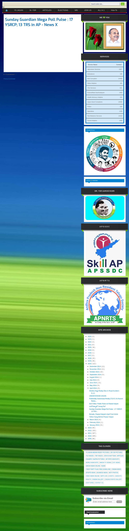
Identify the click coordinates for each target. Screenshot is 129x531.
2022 (90, 342)
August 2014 (94, 377)
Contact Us (99, 482)
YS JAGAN (18, 10)
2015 (90, 361)
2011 (90, 433)
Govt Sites (90, 482)
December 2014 (95, 366)
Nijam (103, 466)
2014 (90, 364)
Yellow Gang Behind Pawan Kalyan (101, 417)
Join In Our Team (110, 456)
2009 (90, 439)
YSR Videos (99, 456)
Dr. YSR (33, 10)
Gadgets (118, 476)
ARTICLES (47, 10)
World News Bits (92, 462)
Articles (120, 456)
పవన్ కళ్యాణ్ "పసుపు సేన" (97, 406)
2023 (90, 339)
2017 (90, 355)
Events (111, 476)
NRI (76, 10)
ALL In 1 (101, 10)
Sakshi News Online (93, 466)
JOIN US (87, 10)
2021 (90, 345)
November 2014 (95, 369)
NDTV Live (104, 476)
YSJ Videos (90, 456)
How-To (114, 10)
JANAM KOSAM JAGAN (97, 396)
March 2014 (94, 420)
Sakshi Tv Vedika (105, 462)
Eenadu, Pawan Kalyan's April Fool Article (103, 414)
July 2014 (93, 380)
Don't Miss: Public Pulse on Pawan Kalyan (103, 404)
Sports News (90, 472)
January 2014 (94, 425)
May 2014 (93, 385)
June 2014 (93, 383)
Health (88, 479)
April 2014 (93, 388)
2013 (90, 428)
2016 (90, 358)
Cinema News (116, 469)
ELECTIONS (63, 10)
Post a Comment (9, 79)
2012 (90, 430)
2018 (90, 353)
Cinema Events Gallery (113, 479)
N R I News (116, 462)
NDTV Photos (113, 472)
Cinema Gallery (97, 479)
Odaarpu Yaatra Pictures (95, 459)
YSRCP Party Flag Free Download (98, 469)
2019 (90, 350)
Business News (102, 472)
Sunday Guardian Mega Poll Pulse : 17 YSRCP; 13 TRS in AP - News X (39, 22)
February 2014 (95, 422)
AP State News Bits (112, 459)
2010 (90, 436)
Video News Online (92, 476)
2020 (90, 347)
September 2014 (96, 374)
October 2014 (94, 372)
